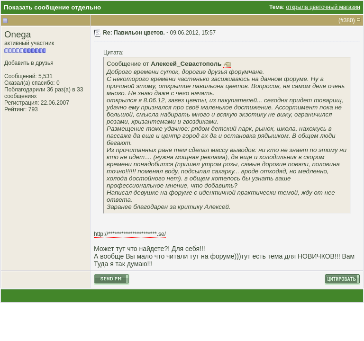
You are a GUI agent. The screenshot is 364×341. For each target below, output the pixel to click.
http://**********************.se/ (130, 234)
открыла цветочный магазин (323, 7)
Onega (17, 34)
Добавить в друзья (29, 63)
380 (348, 20)
